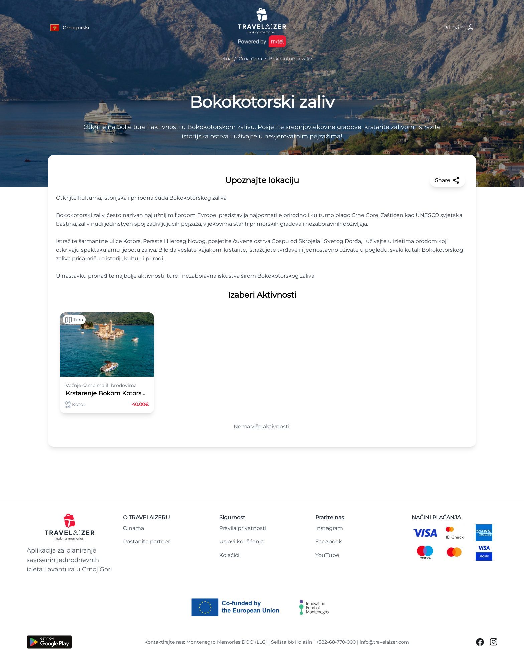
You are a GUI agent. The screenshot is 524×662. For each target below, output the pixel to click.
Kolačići (229, 555)
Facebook (328, 541)
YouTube (327, 555)
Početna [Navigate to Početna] (222, 59)
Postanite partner (146, 541)
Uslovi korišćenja (241, 541)
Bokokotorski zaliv (262, 102)
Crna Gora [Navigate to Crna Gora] (250, 59)
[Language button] (69, 27)
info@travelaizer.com (384, 642)
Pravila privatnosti (242, 528)
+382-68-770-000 (336, 642)
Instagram (329, 528)
